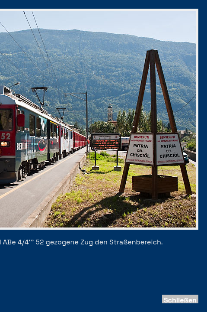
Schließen (180, 300)
